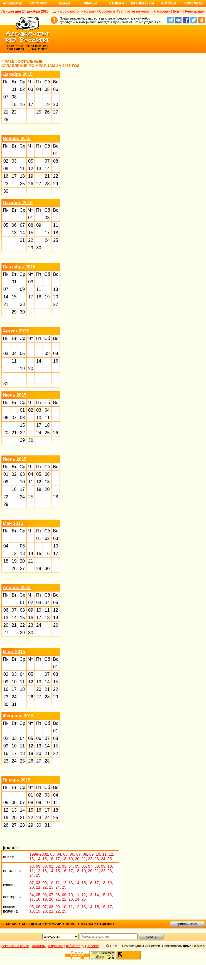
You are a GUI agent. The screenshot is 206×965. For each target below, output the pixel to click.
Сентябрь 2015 (19, 266)
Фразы (90, 3)
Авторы (168, 3)
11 (22, 168)
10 (38, 417)
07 (5, 97)
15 (14, 104)
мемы (71, 924)
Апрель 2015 (17, 587)
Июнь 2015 (14, 459)
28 (5, 119)
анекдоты (31, 924)
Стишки (116, 3)
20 (55, 104)
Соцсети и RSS (111, 11)
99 (38, 866)
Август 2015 (16, 331)
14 (47, 168)
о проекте (55, 946)
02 (22, 89)
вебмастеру (75, 946)
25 (38, 112)
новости (93, 946)
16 (22, 104)
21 (5, 112)
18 (22, 176)
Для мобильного (66, 11)
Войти (177, 11)
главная (9, 924)
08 (14, 97)
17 (30, 104)
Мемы (64, 3)
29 (55, 183)
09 (5, 168)
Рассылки (88, 11)
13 (38, 168)
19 (47, 104)
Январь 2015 (16, 780)
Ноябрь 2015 (17, 138)
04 (38, 89)
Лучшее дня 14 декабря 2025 (24, 11)
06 (55, 89)
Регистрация (195, 11)
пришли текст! (187, 924)
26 (47, 112)
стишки (104, 924)
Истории (38, 3)
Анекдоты (12, 3)
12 (30, 168)
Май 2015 (13, 523)
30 (5, 191)
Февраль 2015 (18, 715)
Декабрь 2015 (18, 74)
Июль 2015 (14, 395)
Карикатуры (142, 3)
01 (14, 89)
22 (14, 112)
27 (55, 112)
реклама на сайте (15, 946)
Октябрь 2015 (18, 202)
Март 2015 (14, 651)
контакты (39, 946)
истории (53, 924)
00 (44, 866)
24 (47, 240)
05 (47, 89)
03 (30, 89)
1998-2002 (39, 854)
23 (5, 183)
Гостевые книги (137, 11)
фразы (86, 924)
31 (5, 383)
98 (32, 866)
